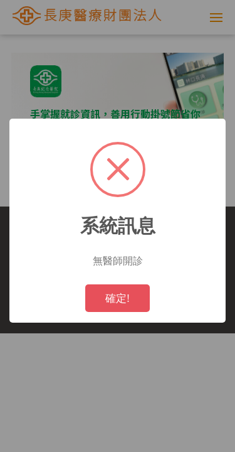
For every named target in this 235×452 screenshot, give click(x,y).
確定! (117, 298)
